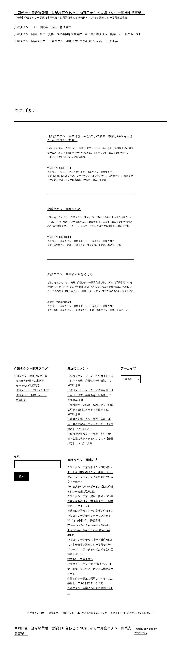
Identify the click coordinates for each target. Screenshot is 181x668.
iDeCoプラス (67, 176)
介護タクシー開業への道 (64, 209)
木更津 (110, 245)
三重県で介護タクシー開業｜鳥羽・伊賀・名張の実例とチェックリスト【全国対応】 (90, 424)
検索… (17, 456)
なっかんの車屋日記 (27, 385)
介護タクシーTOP (25, 27)
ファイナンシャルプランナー (91, 176)
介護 (55, 310)
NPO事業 (112, 41)
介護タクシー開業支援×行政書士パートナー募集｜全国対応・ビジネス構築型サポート (90, 568)
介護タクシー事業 (85, 310)
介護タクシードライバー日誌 (32, 390)
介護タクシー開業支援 (70, 179)
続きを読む (79, 157)
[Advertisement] (90, 70)
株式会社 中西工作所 (80, 559)
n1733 (71, 385)
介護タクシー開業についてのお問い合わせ (76, 41)
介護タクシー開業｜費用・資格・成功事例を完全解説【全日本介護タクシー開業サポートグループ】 (77, 34)
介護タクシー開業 (62, 245)
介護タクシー (115, 176)
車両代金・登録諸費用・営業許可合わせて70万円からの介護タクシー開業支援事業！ (79, 13)
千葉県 (87, 179)
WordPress (140, 633)
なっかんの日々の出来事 (72, 172)
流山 (95, 179)
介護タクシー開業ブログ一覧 (30, 375)
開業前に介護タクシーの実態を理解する (90, 510)
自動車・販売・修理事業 (55, 27)
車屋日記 (21, 399)
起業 (119, 245)
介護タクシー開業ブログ (29, 41)
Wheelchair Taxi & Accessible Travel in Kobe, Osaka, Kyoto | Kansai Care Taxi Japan (88, 530)
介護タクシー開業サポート (73, 241)
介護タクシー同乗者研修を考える (70, 274)
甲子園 (102, 179)
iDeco (56, 176)
